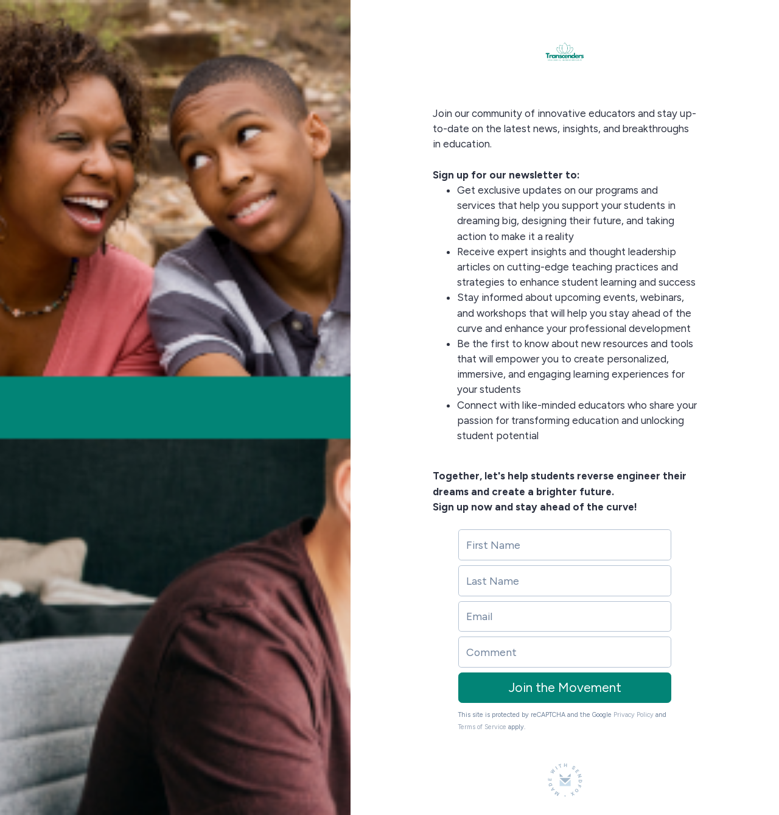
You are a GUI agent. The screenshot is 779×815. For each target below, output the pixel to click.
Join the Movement (565, 687)
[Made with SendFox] (565, 780)
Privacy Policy (633, 715)
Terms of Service (482, 727)
